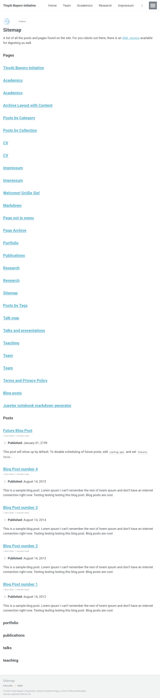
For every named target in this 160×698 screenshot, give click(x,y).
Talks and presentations (24, 330)
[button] (142, 5)
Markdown (12, 205)
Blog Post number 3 (20, 507)
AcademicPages (52, 690)
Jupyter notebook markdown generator (37, 405)
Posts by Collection (20, 130)
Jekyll (39, 690)
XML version (131, 38)
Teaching (11, 342)
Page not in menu (18, 217)
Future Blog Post (17, 430)
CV (5, 142)
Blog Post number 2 (20, 545)
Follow (22, 21)
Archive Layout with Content (27, 105)
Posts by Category (19, 117)
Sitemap (10, 292)
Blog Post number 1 (20, 583)
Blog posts (12, 393)
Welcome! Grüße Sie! (21, 192)
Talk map (11, 317)
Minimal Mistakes (77, 690)
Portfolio (11, 242)
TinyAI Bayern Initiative (19, 5)
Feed (18, 684)
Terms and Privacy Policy (25, 380)
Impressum (126, 5)
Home (52, 5)
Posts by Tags (15, 305)
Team (67, 5)
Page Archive (14, 230)
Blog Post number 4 (20, 468)
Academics (85, 5)
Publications (14, 255)
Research (105, 5)
